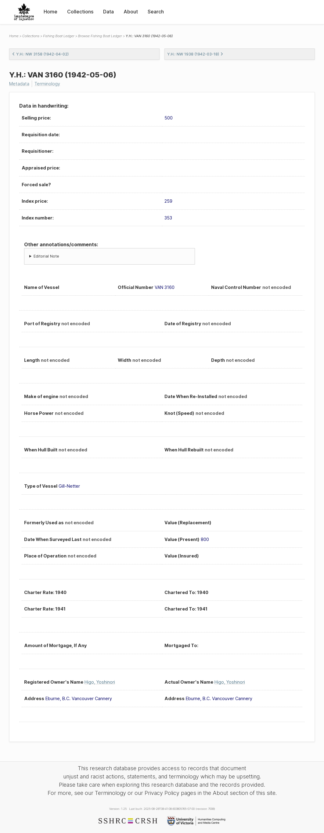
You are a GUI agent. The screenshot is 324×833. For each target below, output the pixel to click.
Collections (80, 12)
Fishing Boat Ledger (58, 36)
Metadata (19, 83)
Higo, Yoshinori (100, 682)
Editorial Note (46, 256)
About (131, 12)
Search (156, 12)
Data (108, 12)
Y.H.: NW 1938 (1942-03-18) (195, 54)
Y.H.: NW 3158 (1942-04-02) (40, 54)
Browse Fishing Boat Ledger (100, 36)
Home (50, 12)
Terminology (47, 83)
